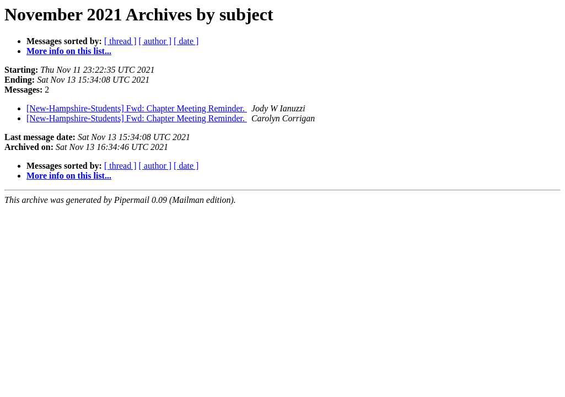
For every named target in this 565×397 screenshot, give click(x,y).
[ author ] (155, 41)
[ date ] (186, 41)
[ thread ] (120, 41)
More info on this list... (68, 51)
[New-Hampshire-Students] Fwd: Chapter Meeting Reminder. (136, 108)
